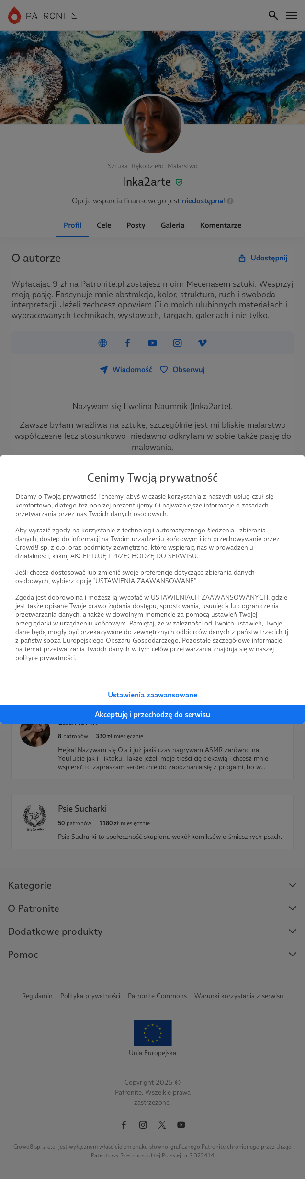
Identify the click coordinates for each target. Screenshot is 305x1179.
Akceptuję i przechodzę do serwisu (152, 714)
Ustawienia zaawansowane (152, 695)
